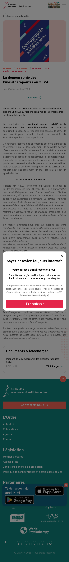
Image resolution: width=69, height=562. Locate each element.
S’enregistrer (35, 304)
